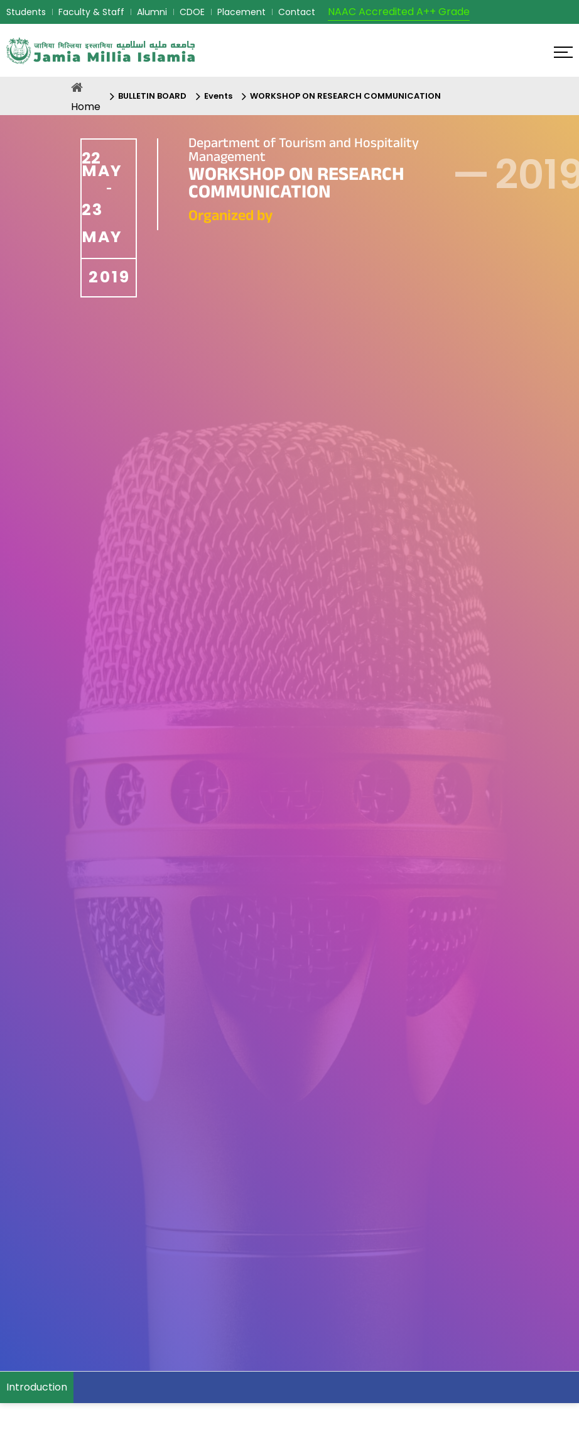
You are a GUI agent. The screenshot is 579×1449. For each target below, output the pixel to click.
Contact (296, 12)
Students (26, 12)
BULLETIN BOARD (152, 96)
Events (218, 96)
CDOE (192, 12)
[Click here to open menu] (563, 52)
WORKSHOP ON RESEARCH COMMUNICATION (345, 96)
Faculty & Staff (91, 12)
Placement (241, 12)
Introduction (36, 1387)
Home (85, 106)
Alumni (152, 12)
